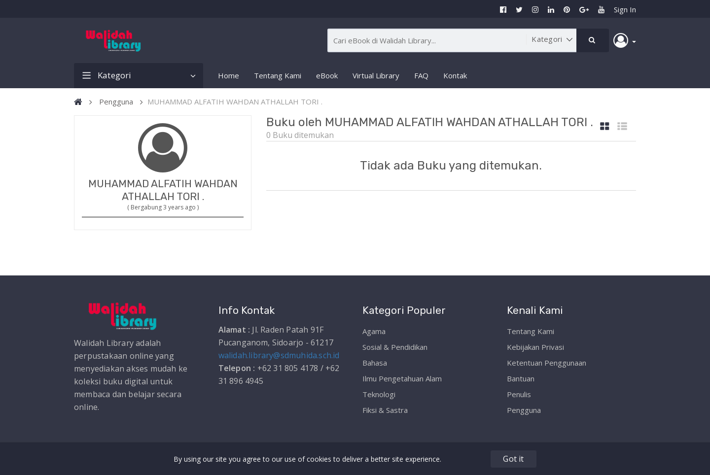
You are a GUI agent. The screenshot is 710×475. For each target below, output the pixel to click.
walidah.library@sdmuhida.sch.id (279, 355)
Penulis (519, 394)
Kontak (455, 75)
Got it (513, 458)
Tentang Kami (277, 75)
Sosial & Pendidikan (394, 347)
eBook (327, 75)
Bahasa (374, 363)
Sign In (625, 9)
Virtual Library (376, 75)
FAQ (421, 75)
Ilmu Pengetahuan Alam (402, 378)
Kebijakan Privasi (535, 347)
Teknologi (378, 394)
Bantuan (520, 378)
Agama (374, 331)
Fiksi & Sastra (385, 410)
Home (228, 75)
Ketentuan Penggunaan (546, 363)
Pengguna (116, 101)
